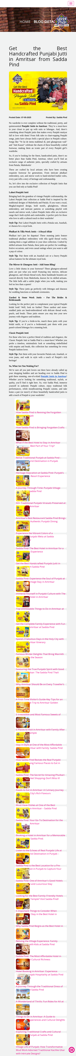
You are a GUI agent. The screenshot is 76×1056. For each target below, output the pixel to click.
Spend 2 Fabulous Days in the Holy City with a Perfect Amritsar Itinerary (40, 640)
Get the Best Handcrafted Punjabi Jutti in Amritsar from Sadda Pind (38, 565)
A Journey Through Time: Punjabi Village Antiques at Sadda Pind (38, 489)
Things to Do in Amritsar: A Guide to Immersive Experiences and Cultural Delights (40, 1018)
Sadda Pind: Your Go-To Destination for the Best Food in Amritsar (39, 822)
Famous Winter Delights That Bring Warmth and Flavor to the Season (40, 655)
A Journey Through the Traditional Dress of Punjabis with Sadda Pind (39, 988)
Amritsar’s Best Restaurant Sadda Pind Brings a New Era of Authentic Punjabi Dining (41, 519)
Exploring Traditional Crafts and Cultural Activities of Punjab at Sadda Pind (38, 1033)
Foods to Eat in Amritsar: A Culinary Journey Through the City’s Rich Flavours (40, 791)
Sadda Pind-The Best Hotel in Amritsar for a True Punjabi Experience (40, 550)
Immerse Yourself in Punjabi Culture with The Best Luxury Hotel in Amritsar (40, 595)
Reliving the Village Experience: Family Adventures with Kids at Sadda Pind (37, 942)
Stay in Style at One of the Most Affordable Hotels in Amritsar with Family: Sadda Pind (39, 746)
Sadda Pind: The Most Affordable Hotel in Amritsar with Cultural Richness (38, 958)
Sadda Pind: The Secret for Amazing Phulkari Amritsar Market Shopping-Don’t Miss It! (40, 776)
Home (26, 21)
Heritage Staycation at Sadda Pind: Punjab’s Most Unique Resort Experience (40, 474)
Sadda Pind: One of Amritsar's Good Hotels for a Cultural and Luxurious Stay (39, 882)
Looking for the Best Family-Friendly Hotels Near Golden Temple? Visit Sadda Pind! (39, 897)
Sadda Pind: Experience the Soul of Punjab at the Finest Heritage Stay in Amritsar (40, 580)
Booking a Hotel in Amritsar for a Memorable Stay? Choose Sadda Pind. (40, 837)
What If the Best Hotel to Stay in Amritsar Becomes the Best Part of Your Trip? (38, 444)
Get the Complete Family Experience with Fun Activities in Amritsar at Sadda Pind (40, 625)
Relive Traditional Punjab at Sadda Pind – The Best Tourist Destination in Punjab (38, 459)
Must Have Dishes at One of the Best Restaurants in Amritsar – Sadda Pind (36, 806)
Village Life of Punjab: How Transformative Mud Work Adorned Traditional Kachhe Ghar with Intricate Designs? (40, 1050)
